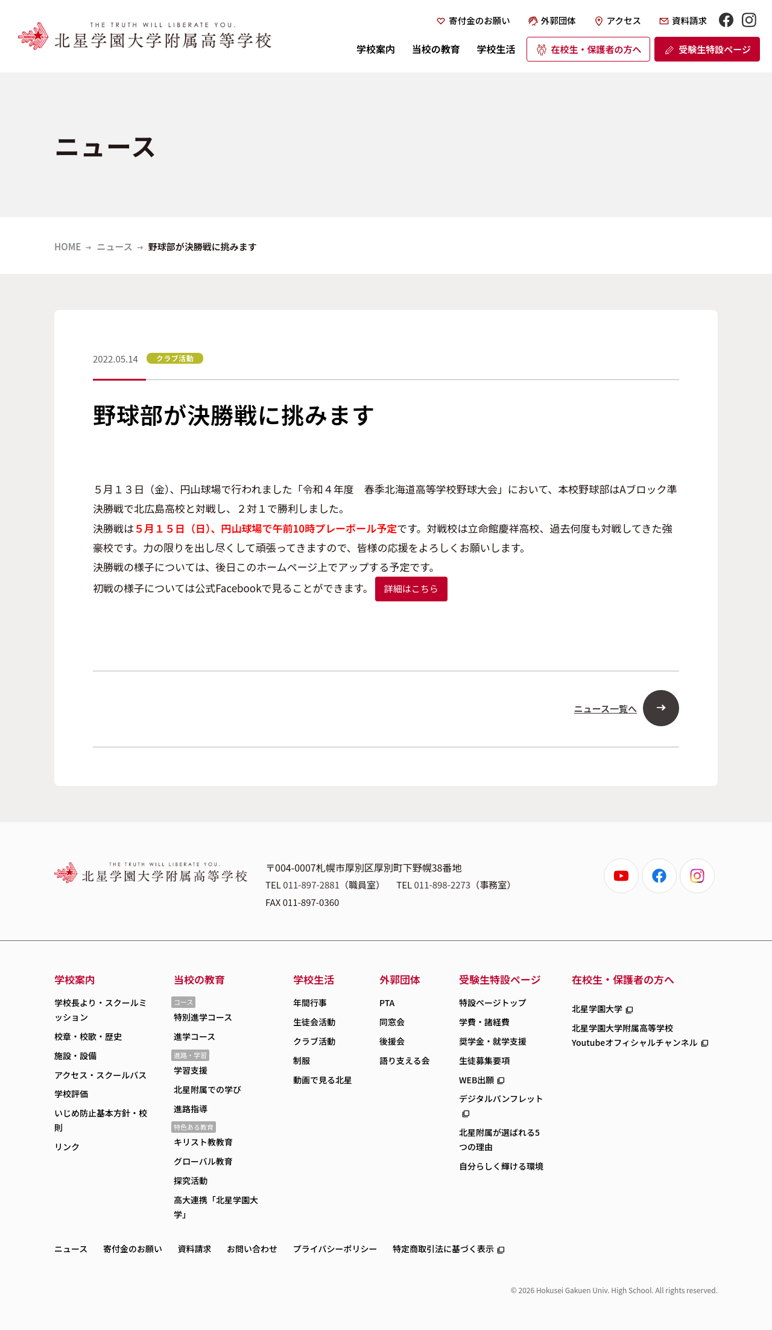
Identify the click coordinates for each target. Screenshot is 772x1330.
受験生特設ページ (715, 49)
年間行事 (310, 1002)
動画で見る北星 (322, 1080)
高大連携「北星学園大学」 (216, 1207)
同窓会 (392, 1022)
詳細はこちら (411, 588)
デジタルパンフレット (501, 1098)
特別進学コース (203, 1017)
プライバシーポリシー (335, 1249)
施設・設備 (75, 1056)
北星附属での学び (207, 1089)
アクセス (624, 20)
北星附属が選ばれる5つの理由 (499, 1139)
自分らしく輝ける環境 (501, 1166)
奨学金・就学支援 (493, 1041)
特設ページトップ (493, 1002)
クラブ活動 (314, 1041)
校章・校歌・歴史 (88, 1036)
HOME (67, 246)
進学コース (194, 1036)
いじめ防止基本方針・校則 (100, 1120)
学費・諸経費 (484, 1022)
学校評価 (71, 1094)
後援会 (392, 1041)
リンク (67, 1147)
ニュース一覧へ (605, 708)
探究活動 (190, 1180)
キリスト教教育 (203, 1142)
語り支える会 (404, 1060)
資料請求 (689, 20)
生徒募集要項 (484, 1060)
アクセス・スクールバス (100, 1075)
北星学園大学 (597, 1008)
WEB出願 (476, 1080)
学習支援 (190, 1070)
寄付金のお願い (479, 20)
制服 (301, 1060)
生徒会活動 (314, 1022)
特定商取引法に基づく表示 (443, 1249)
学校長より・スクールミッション (100, 1009)
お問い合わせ (252, 1249)
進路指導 (190, 1109)
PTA (386, 1002)
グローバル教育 (203, 1161)
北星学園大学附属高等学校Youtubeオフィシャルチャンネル (635, 1035)
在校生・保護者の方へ (596, 49)
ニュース (114, 246)
